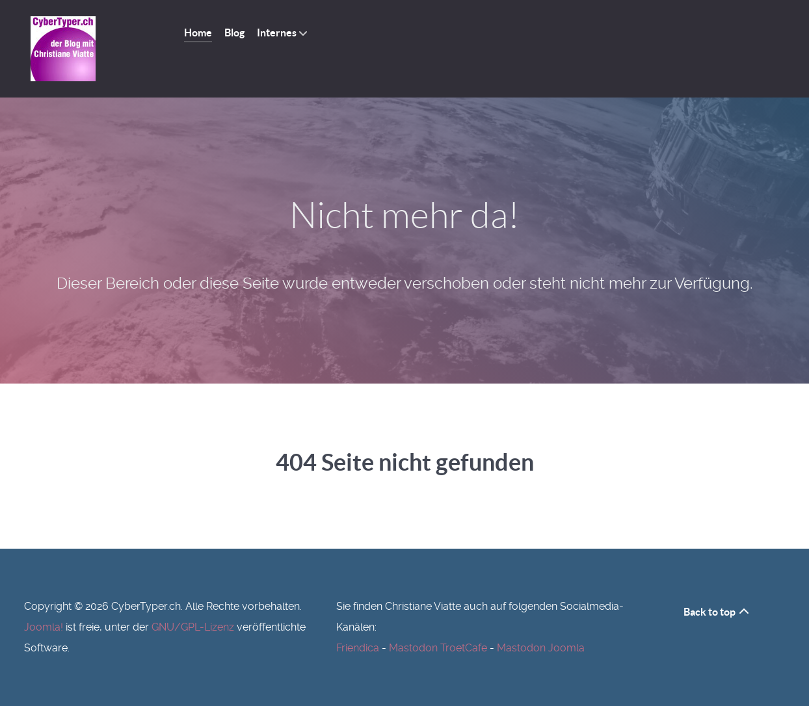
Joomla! (43, 627)
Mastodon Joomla (541, 648)
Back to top (716, 612)
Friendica (357, 648)
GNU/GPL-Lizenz (193, 627)
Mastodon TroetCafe (438, 648)
